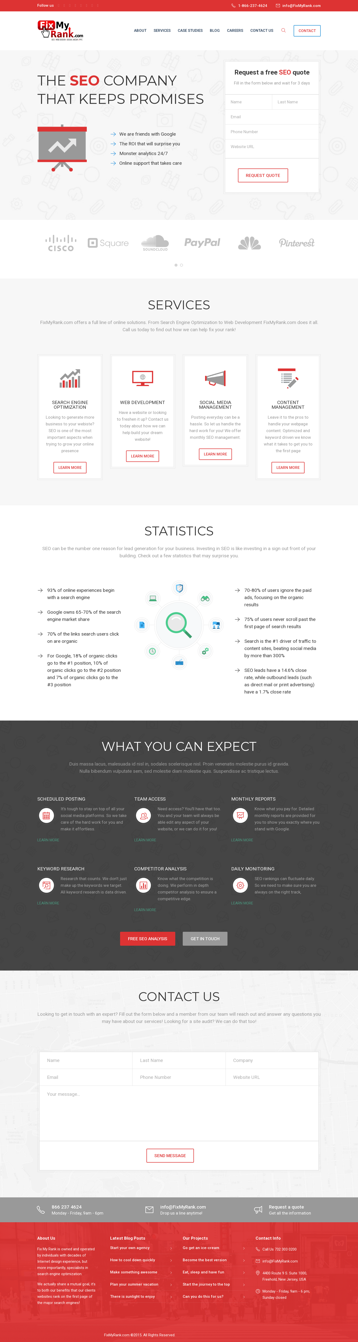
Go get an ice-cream (201, 1248)
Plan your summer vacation (134, 1284)
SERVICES (162, 30)
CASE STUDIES (190, 30)
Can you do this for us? (203, 1296)
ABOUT (140, 30)
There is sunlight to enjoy (132, 1296)
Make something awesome (133, 1272)
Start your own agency (129, 1248)
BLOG (215, 30)
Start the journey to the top (206, 1284)
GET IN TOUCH (205, 938)
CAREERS (235, 30)
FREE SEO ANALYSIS (147, 938)
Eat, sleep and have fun (203, 1272)
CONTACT (307, 31)
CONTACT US (261, 30)
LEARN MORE (70, 467)
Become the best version (205, 1260)
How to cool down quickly (132, 1260)
